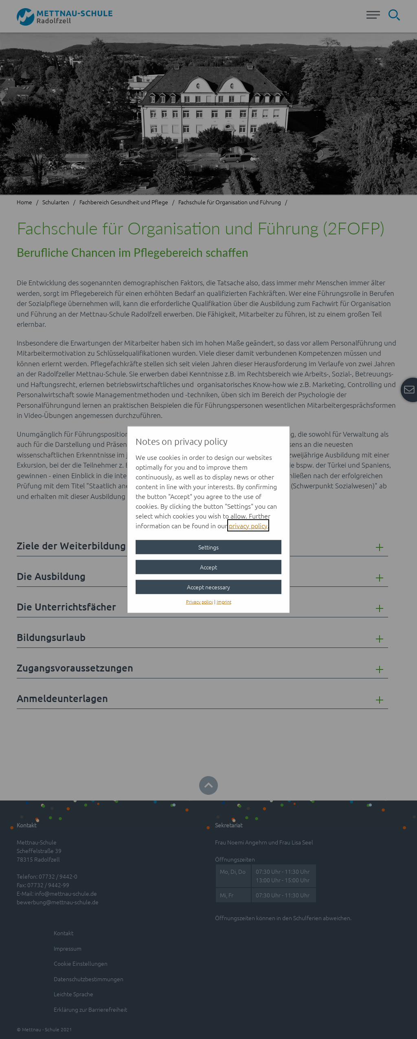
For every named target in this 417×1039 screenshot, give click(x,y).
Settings (208, 546)
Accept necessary (208, 586)
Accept (208, 566)
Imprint (224, 601)
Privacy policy (199, 601)
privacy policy (248, 525)
